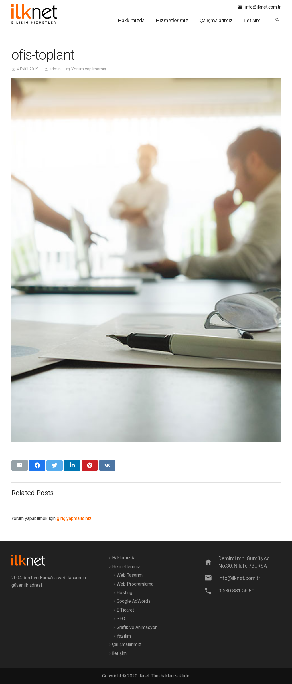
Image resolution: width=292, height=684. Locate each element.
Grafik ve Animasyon (137, 627)
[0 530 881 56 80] (211, 591)
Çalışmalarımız (126, 644)
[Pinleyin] (90, 465)
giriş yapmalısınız (74, 518)
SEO (121, 618)
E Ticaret (125, 610)
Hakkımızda (123, 557)
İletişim (119, 653)
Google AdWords (134, 601)
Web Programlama (135, 584)
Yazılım (124, 636)
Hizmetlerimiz (126, 566)
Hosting (124, 592)
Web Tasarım (130, 575)
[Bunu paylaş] (37, 465)
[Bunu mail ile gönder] (19, 465)
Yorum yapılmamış (88, 69)
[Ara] (277, 19)
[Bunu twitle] (54, 465)
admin (55, 69)
